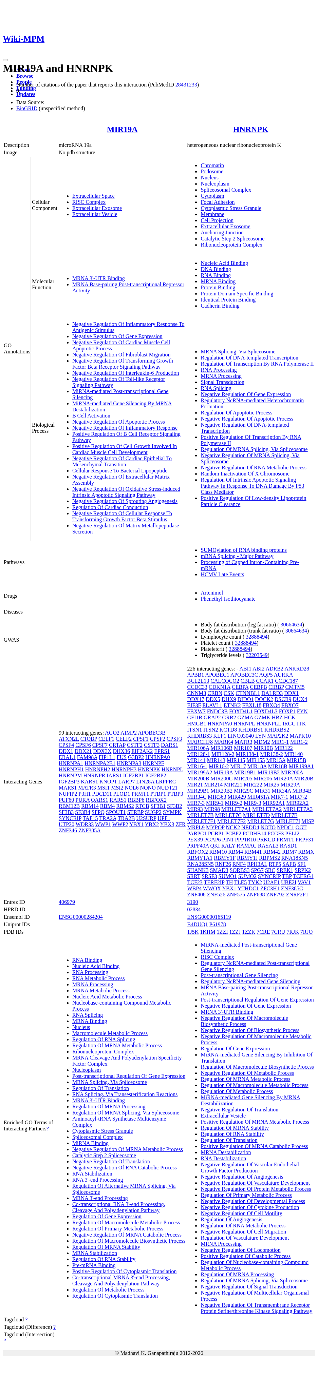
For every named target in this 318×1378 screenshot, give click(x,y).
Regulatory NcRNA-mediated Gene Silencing (250, 981)
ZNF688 (255, 894)
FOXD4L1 (240, 711)
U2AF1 (271, 882)
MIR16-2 (219, 766)
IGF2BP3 (69, 781)
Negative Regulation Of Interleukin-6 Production (125, 373)
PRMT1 (140, 794)
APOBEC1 (217, 675)
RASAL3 (268, 846)
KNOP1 (108, 781)
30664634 (291, 624)
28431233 (186, 85)
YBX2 (152, 824)
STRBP (135, 812)
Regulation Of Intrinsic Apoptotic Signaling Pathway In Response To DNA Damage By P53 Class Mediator (252, 486)
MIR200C (221, 778)
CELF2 (124, 739)
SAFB (289, 864)
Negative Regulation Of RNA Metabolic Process (253, 467)
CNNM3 (196, 693)
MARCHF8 (200, 742)
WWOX (212, 888)
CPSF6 (83, 745)
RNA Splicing (216, 388)
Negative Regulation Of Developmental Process (253, 1201)
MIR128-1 (198, 754)
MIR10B (263, 748)
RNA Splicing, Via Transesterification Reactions (124, 1094)
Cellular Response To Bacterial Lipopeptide (119, 470)
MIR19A (122, 129)
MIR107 (243, 748)
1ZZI (222, 932)
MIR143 (216, 760)
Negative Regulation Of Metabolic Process (247, 1073)
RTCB (142, 806)
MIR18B (277, 766)
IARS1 (114, 775)
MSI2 (117, 788)
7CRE (263, 932)
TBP (287, 876)
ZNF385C (292, 888)
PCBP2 (233, 833)
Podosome (212, 171)
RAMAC (247, 846)
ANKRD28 (296, 669)
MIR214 (213, 785)
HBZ (277, 717)
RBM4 (107, 806)
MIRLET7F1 (201, 821)
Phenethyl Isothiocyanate (228, 599)
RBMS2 (125, 806)
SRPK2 (303, 870)
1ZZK (248, 932)
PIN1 (228, 839)
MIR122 (283, 748)
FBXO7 (290, 705)
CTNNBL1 (248, 693)
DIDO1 (245, 699)
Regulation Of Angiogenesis (231, 1219)
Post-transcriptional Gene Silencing (239, 975)
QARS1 (99, 800)
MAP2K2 (277, 736)
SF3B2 (174, 806)
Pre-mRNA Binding (94, 1265)
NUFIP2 (68, 794)
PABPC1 (196, 833)
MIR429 (237, 797)
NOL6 (132, 788)
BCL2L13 (198, 681)
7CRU (278, 932)
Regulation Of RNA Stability (103, 1259)
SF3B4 (82, 812)
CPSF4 (66, 745)
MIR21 (195, 785)
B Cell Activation (91, 416)
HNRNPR (94, 775)
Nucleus (209, 177)
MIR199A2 (199, 772)
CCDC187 (286, 681)
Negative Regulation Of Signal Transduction (249, 1286)
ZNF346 (68, 830)
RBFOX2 (156, 800)
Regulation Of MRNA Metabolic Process (117, 1045)
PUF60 (66, 800)
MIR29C (243, 791)
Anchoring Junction (222, 232)
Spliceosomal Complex (226, 190)
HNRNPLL (268, 723)
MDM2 (262, 742)
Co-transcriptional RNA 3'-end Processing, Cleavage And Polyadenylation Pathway (118, 1207)
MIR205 (243, 778)
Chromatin (212, 165)
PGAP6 (212, 839)
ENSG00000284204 (81, 917)
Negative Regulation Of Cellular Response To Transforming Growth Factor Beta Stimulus (122, 516)
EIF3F (194, 705)
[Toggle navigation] (5, 60)
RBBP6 (136, 800)
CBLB (248, 681)
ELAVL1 (212, 705)
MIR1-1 (280, 742)
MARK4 (223, 742)
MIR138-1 (247, 754)
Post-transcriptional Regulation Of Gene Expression (128, 1076)
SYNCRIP (70, 818)
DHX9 (229, 699)
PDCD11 (102, 794)
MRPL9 (196, 827)
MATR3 (87, 788)
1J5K (193, 932)
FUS (122, 757)
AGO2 (112, 733)
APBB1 (195, 675)
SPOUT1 (116, 812)
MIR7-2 (298, 797)
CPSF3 (174, 739)
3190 (192, 902)
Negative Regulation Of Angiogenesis (242, 1177)
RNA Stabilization (92, 1174)
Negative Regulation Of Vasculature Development (255, 1183)
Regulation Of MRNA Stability (106, 1247)
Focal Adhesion (218, 202)
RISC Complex (89, 202)
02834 (194, 909)
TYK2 (255, 882)
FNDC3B (217, 711)
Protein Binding (218, 287)
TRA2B (126, 818)
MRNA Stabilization (94, 1253)
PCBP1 (216, 833)
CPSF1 (140, 739)
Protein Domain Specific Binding (237, 293)
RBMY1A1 (199, 858)
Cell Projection (217, 220)
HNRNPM (70, 775)
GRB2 (229, 717)
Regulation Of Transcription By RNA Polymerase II (257, 364)
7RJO (306, 932)
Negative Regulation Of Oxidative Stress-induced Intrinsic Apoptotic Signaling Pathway (126, 492)
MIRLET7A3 (298, 809)
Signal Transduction (222, 382)
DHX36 (121, 751)
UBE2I (288, 882)
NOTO (268, 827)
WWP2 (120, 824)
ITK (301, 723)
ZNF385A (89, 830)
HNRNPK (250, 129)
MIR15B (296, 760)
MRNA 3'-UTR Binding (98, 278)
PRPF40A (198, 846)
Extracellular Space (93, 196)
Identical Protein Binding (228, 300)
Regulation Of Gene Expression (107, 1216)
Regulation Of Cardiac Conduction (110, 507)
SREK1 (285, 870)
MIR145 (236, 760)
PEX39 (195, 839)
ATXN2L (69, 739)
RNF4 (239, 864)
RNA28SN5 (200, 864)
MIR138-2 (271, 754)
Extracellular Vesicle (94, 214)
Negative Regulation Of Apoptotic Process (118, 422)
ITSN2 (210, 730)
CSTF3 (152, 745)
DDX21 (83, 751)
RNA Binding (215, 275)
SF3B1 (158, 806)
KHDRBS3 (199, 736)
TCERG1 (303, 876)
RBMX (306, 852)
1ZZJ (235, 932)
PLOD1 (121, 794)
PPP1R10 (245, 839)
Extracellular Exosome (97, 208)
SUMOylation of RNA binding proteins (243, 550)
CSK (229, 693)
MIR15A (275, 760)
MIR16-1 (197, 766)
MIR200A (292, 772)
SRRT (193, 876)
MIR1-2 (299, 742)
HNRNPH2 (97, 769)
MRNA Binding (218, 281)
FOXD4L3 (265, 711)
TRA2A (107, 818)
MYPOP (215, 827)
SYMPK (172, 812)
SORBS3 (240, 870)
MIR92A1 (274, 803)
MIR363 (217, 797)
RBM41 (253, 852)
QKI (215, 846)
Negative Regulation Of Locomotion (240, 1250)
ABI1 (245, 669)
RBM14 (90, 806)
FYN (302, 711)
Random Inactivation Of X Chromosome (245, 474)
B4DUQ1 (197, 924)
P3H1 (84, 794)
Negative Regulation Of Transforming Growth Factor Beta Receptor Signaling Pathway (122, 364)
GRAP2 (212, 717)
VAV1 (304, 882)
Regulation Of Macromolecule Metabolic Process (126, 1222)
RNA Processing (219, 370)
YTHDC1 (248, 888)
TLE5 (240, 882)
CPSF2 (157, 739)
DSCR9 (283, 699)
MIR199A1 (301, 766)
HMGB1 (196, 723)
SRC (270, 870)
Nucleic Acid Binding (224, 263)
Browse (24, 76)
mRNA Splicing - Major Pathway (237, 556)
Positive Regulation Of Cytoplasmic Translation (124, 1271)
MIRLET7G (260, 821)
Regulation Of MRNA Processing (109, 1106)
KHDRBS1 (250, 730)
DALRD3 (272, 693)
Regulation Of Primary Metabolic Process (117, 1228)
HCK (290, 717)
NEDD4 (250, 827)
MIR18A (257, 766)
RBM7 (289, 852)
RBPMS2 (269, 858)
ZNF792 (275, 894)
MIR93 (195, 809)
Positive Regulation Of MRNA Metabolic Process (255, 1122)
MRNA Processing (221, 376)
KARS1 (89, 781)
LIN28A (145, 781)
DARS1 (169, 745)
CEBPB (258, 687)
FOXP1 (287, 711)
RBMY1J (247, 858)
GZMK (262, 717)
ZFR (180, 824)
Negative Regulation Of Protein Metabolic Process (256, 1189)
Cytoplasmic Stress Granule (231, 208)
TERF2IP (214, 882)
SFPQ (98, 812)
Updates (25, 94)
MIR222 (253, 785)
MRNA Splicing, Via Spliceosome (238, 351)
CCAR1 (265, 681)
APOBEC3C (244, 675)
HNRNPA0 (157, 757)
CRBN (214, 693)
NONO (148, 788)
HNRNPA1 (71, 763)
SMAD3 (219, 870)
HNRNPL (172, 769)
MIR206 (263, 778)
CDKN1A (219, 687)
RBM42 (272, 852)
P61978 (217, 924)
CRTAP (117, 745)
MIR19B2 (269, 772)
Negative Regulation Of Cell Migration (243, 1232)
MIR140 (293, 754)
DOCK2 (264, 699)
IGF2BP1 (133, 775)
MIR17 (238, 766)
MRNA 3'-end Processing (100, 1198)
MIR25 (271, 785)
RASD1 (288, 846)
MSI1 (103, 788)
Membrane (212, 214)
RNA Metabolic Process (98, 978)
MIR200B (198, 778)
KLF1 (219, 736)
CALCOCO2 (224, 681)
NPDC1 (285, 827)
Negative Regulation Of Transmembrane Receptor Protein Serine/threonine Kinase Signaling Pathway (256, 1308)
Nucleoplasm (215, 184)
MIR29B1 (198, 791)
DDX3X (102, 751)
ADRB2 (274, 669)
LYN (260, 736)
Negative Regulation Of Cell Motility (241, 1213)
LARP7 (126, 781)
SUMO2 (247, 876)
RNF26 (223, 864)
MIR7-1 (279, 797)
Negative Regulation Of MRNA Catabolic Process (127, 1235)
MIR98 (212, 809)
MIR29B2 (221, 791)
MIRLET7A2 (267, 809)
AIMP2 (128, 733)
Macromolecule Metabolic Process (110, 1033)
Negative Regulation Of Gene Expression (117, 336)
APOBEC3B (152, 733)
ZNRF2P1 (297, 894)
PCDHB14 (254, 833)
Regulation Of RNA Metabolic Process (243, 1225)
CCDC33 (197, 687)
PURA (82, 800)
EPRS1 (162, 751)
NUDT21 (167, 788)
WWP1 (103, 824)
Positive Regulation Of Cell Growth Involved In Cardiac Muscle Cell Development (124, 449)
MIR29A (290, 785)
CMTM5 (295, 687)
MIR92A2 (297, 803)
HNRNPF (153, 763)
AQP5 (266, 675)
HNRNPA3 (129, 763)
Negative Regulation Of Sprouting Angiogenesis (124, 501)
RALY (228, 846)
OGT (301, 827)
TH (229, 882)
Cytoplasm (212, 196)
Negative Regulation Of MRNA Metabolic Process (127, 1149)
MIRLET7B (200, 815)
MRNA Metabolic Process (101, 990)
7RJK (292, 932)
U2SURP (146, 818)
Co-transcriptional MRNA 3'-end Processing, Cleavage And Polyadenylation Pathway (121, 1280)
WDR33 (85, 824)
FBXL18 (251, 705)
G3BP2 (136, 757)
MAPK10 (300, 736)
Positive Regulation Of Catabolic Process (246, 1256)
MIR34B (302, 791)
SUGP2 (153, 812)
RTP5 (275, 864)
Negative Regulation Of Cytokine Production (250, 1207)
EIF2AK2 (142, 751)
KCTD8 (228, 730)
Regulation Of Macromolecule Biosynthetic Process (128, 1241)
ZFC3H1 (270, 888)
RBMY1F (225, 858)
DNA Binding (216, 269)
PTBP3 (175, 794)
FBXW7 (196, 711)
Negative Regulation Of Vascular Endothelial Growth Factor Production (250, 1167)
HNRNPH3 (123, 769)
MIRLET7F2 (231, 821)
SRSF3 (209, 876)
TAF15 (90, 818)
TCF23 (194, 882)
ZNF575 (236, 894)
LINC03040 (241, 736)
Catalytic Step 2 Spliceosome (232, 238)
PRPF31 (305, 839)
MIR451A (258, 797)
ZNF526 (216, 894)
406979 (67, 902)
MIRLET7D (256, 815)
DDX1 (66, 751)
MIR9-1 (215, 803)
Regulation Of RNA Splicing (103, 1039)
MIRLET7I (287, 821)
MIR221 (233, 785)
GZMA (245, 717)
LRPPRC (166, 781)
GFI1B (194, 717)
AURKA (283, 675)
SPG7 (257, 870)
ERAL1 (67, 757)
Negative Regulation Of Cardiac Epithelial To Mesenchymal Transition (122, 461)
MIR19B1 (245, 772)
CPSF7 (100, 745)
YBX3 (167, 824)
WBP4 (194, 888)
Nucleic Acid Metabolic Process (107, 996)
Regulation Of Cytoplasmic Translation (115, 1296)
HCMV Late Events (222, 574)
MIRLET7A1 (236, 809)
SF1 (301, 864)
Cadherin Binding (220, 306)
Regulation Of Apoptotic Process (236, 412)
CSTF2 (135, 745)
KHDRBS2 (276, 730)
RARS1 (118, 800)
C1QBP (88, 739)
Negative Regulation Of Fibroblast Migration (121, 354)
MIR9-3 (252, 803)
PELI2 (292, 833)
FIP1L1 (107, 757)
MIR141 (196, 760)
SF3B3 (66, 812)
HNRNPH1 (71, 769)
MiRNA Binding (90, 1143)
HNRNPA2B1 (100, 763)
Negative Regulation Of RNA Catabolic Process (124, 1167)
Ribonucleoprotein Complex (231, 245)
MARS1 (68, 788)
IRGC (288, 723)
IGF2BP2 (155, 775)
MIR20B (304, 778)
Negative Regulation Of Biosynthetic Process (250, 1030)
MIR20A (283, 778)
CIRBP (276, 687)
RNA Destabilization (223, 1158)
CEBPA (240, 687)
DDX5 (213, 699)
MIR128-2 (223, 754)
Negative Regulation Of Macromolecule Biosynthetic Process (244, 1021)
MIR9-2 (234, 803)
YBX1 (136, 824)
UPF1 (163, 818)
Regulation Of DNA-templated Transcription (249, 358)
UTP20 (66, 824)
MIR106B (221, 748)
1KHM (207, 932)
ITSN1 (194, 730)
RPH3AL (257, 864)
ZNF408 (196, 894)
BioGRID (26, 108)
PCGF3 (275, 833)
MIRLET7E (284, 815)
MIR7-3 (196, 803)
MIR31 (262, 791)
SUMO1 (228, 876)
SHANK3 (197, 870)
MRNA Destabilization (226, 1152)
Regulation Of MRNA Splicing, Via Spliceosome (254, 449)
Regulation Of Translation (100, 1088)
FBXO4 (271, 705)
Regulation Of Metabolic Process (108, 1290)
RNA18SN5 (294, 858)
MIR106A (198, 748)
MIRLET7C (228, 815)
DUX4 (300, 699)
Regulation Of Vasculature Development (245, 1238)
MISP (307, 821)
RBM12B (69, 806)
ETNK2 (232, 705)
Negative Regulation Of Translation (111, 1161)
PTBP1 (158, 794)
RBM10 (218, 852)
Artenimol (212, 593)
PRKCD (266, 839)
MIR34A (281, 791)
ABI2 (258, 669)
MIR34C (196, 797)
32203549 (257, 655)
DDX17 (195, 699)
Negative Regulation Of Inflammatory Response (124, 428)
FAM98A (87, 757)
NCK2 (233, 827)
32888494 (256, 637)
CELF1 (106, 739)
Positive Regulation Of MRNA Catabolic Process (254, 1146)
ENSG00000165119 (209, 917)
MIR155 (255, 760)
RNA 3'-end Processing (97, 1180)
